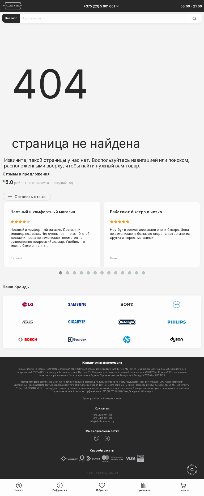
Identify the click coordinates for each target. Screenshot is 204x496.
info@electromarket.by (102, 421)
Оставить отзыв (30, 196)
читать (117, 398)
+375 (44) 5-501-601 (102, 418)
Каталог (11, 18)
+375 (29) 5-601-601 (102, 414)
